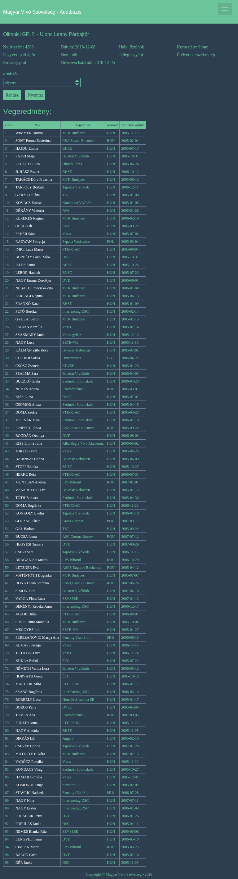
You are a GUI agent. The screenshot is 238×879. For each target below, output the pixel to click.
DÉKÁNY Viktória (29, 210)
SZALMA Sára (26, 373)
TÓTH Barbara (26, 498)
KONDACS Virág (28, 769)
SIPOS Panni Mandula (32, 622)
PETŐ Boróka (26, 311)
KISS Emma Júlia (28, 443)
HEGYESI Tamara (29, 544)
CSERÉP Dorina (27, 746)
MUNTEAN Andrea (30, 482)
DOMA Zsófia (26, 412)
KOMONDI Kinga (29, 785)
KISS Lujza (24, 397)
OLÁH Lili (23, 226)
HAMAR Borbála (28, 777)
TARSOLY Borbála (30, 187)
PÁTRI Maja (25, 156)
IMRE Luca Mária (29, 249)
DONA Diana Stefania (32, 583)
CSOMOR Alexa (28, 404)
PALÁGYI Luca (27, 164)
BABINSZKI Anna (29, 459)
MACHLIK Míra (28, 684)
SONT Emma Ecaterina (33, 140)
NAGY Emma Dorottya (33, 280)
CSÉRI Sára (24, 552)
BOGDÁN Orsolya (29, 435)
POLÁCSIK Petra (28, 816)
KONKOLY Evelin (29, 513)
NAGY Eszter (25, 808)
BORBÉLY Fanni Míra (32, 257)
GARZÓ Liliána (27, 195)
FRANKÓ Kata (27, 303)
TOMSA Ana (25, 715)
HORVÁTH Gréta (28, 676)
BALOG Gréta (26, 855)
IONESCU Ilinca (28, 428)
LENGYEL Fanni (28, 839)
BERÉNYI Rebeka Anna (33, 606)
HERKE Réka (26, 474)
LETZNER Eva (27, 567)
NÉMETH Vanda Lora (32, 668)
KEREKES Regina (29, 218)
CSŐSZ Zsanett (27, 366)
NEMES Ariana (27, 389)
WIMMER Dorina (29, 133)
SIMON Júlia (25, 591)
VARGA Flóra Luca (30, 598)
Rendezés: (32, 79)
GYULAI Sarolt (27, 319)
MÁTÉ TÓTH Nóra (30, 754)
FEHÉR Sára (25, 234)
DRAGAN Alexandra (31, 560)
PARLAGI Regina (29, 296)
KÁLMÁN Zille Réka (31, 350)
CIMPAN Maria (27, 847)
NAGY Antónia (27, 730)
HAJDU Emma (26, 148)
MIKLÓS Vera (26, 451)
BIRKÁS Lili (25, 738)
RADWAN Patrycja (30, 241)
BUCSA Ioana (26, 536)
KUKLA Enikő (26, 661)
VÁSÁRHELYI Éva (30, 490)
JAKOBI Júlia (26, 614)
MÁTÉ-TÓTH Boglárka (33, 575)
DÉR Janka (23, 862)
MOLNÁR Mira (27, 420)
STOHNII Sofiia (27, 358)
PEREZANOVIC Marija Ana (37, 637)
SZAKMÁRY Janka (30, 335)
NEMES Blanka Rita (31, 831)
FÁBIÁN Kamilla (28, 327)
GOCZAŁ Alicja (27, 521)
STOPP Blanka (26, 466)
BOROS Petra (26, 707)
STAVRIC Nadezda (30, 793)
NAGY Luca (24, 342)
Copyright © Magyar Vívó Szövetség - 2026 (119, 874)
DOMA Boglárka (28, 505)
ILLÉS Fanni (25, 265)
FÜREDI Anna (26, 723)
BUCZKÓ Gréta (27, 381)
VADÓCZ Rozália (29, 761)
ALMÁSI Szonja (28, 645)
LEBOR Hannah (27, 272)
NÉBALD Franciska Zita (34, 288)
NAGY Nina (24, 800)
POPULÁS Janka (28, 824)
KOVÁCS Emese (28, 203)
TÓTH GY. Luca (28, 653)
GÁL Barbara (25, 529)
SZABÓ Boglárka (28, 692)
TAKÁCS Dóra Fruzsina (33, 179)
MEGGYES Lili (27, 630)
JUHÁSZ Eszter (27, 172)
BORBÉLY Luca (28, 699)
